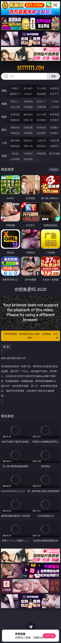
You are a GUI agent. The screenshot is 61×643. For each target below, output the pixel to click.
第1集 (6, 346)
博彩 (4, 90)
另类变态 (54, 119)
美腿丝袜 (15, 133)
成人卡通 (41, 114)
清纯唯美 (28, 133)
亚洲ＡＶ (15, 101)
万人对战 (41, 88)
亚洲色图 (28, 127)
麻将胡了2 (15, 93)
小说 (4, 143)
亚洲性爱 (15, 114)
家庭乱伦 (28, 140)
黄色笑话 (41, 146)
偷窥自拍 (15, 127)
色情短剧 (28, 159)
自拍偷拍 (28, 101)
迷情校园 (15, 146)
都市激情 (15, 140)
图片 (4, 130)
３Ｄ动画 (54, 101)
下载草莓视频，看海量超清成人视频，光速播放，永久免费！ (31, 336)
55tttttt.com (30, 68)
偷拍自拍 (28, 114)
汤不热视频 (54, 153)
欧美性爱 (54, 114)
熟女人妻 (15, 106)
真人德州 (28, 88)
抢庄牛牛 (54, 93)
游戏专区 (54, 88)
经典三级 (28, 119)
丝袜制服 (28, 106)
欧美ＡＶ (41, 101)
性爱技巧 (54, 146)
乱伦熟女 (41, 119)
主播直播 (41, 106)
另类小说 (28, 146)
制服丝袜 (15, 119)
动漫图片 (54, 127)
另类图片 (54, 133)
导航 (4, 156)
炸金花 (28, 93)
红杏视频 (15, 159)
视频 (4, 103)
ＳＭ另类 (54, 106)
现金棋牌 (41, 93)
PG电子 (15, 88)
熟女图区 (41, 133)
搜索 (53, 76)
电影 (4, 117)
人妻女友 (41, 140)
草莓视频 (41, 153)
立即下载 (49, 635)
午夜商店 (28, 153)
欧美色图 (41, 127)
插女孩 (15, 153)
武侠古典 (54, 140)
